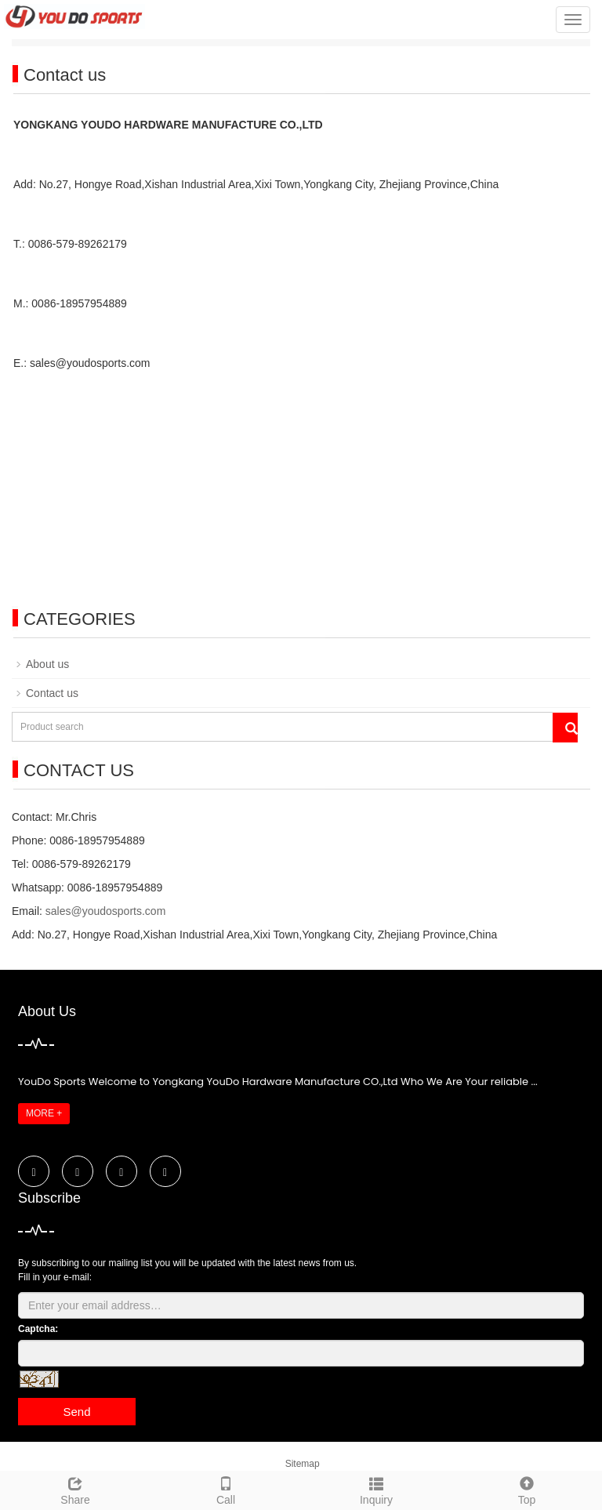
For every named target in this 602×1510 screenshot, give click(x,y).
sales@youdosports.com (105, 911)
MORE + (44, 1113)
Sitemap (302, 1463)
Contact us (52, 693)
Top (527, 1489)
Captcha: (38, 1328)
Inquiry (376, 1489)
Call (225, 1489)
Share (75, 1489)
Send (76, 1411)
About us (47, 664)
